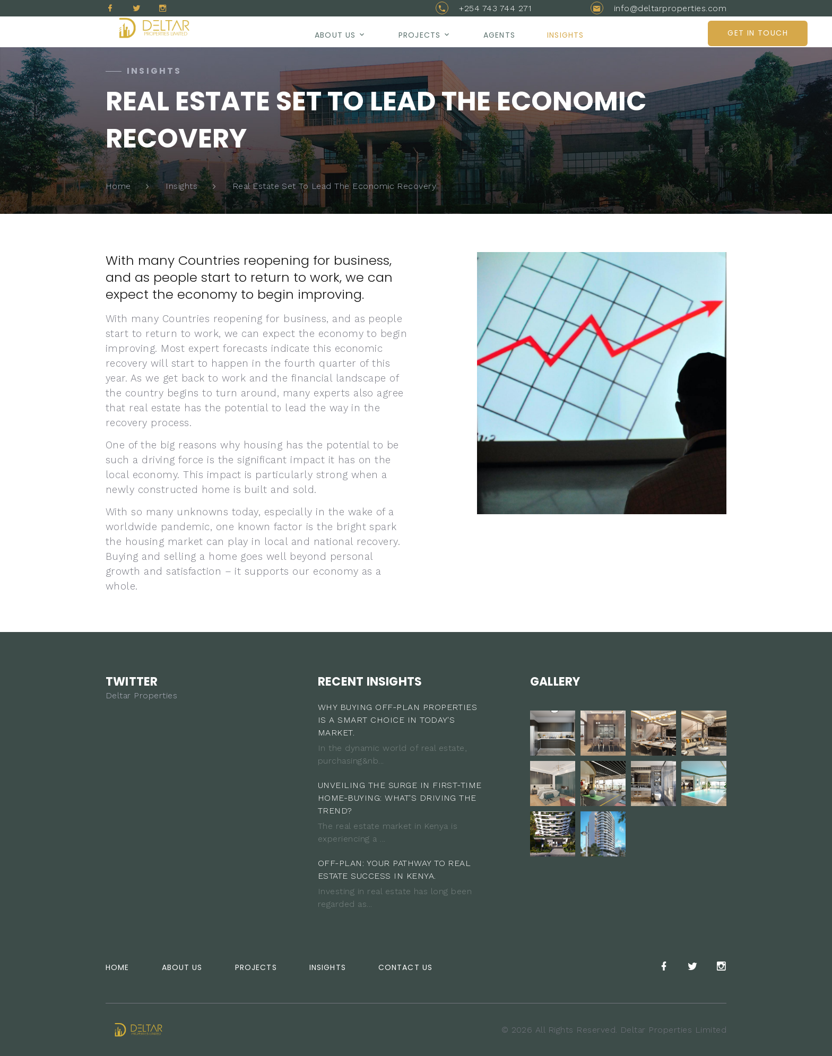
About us (335, 35)
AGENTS (499, 35)
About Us (182, 967)
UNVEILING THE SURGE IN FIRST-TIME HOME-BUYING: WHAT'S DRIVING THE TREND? (400, 798)
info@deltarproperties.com (670, 8)
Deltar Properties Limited (673, 1030)
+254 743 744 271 (495, 8)
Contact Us (405, 967)
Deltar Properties (141, 695)
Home (118, 186)
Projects (419, 35)
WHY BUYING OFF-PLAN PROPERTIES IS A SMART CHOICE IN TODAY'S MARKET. (397, 720)
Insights (565, 35)
